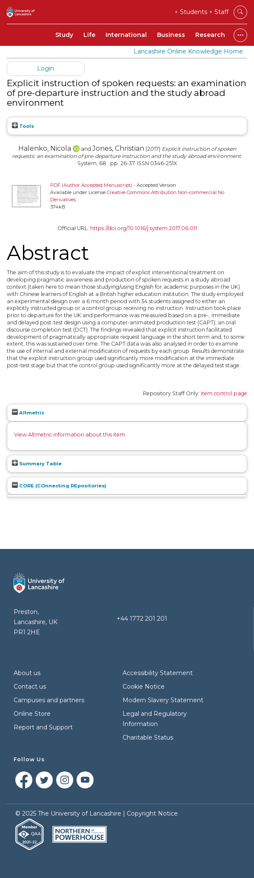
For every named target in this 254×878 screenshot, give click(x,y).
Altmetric (28, 413)
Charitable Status (148, 737)
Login (45, 68)
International (126, 35)
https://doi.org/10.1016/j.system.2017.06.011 (143, 228)
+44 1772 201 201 (142, 618)
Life (89, 35)
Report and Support (43, 727)
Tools (23, 126)
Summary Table (37, 464)
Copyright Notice (152, 813)
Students (193, 12)
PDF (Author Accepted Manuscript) (91, 185)
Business (171, 35)
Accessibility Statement (158, 673)
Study (64, 35)
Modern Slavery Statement (163, 700)
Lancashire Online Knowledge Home (188, 51)
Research (210, 35)
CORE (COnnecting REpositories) (59, 486)
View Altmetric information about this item (69, 434)
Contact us (30, 686)
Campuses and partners (49, 700)
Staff (221, 12)
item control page (224, 393)
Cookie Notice (144, 686)
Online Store (32, 714)
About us (27, 673)
